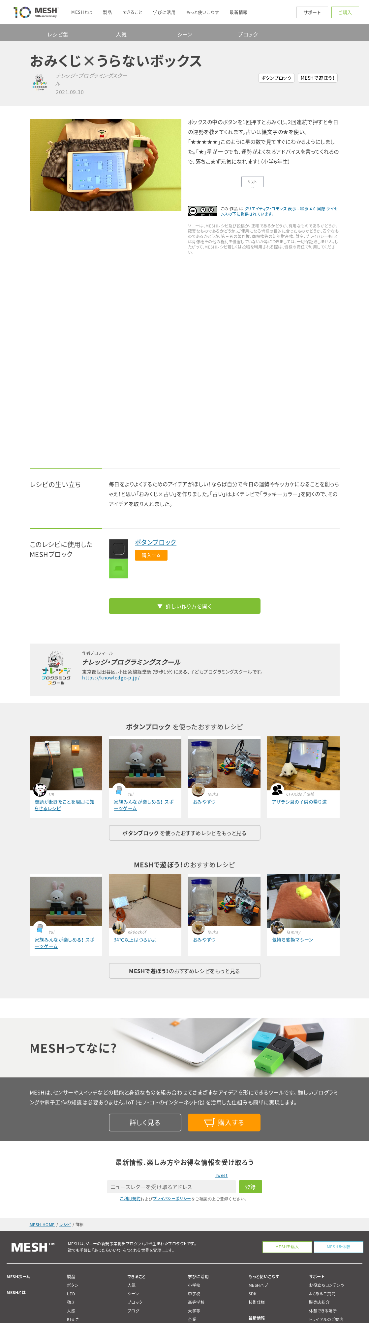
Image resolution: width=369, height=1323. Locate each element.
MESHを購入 (285, 1246)
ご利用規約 (130, 1199)
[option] (105, 165)
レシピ (65, 1225)
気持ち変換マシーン (292, 939)
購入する (151, 555)
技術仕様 (257, 1302)
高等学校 (196, 1302)
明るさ (73, 1319)
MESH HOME (42, 1225)
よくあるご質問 (322, 1294)
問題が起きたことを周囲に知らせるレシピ (65, 804)
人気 (121, 34)
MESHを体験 (338, 1246)
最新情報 (257, 1318)
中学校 (194, 1294)
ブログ (133, 1311)
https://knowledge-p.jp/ (110, 677)
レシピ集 (57, 34)
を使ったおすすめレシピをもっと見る (184, 833)
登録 (250, 1187)
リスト (252, 182)
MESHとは (16, 1292)
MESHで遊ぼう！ (318, 77)
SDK (253, 1294)
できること (137, 1277)
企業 (192, 1319)
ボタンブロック (276, 77)
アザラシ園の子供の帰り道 (299, 801)
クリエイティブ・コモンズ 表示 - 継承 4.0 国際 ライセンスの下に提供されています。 (279, 211)
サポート (312, 12)
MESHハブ (258, 1285)
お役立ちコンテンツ (326, 1285)
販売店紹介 (319, 1302)
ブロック (248, 34)
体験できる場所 (323, 1311)
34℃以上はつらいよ (135, 939)
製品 (71, 1277)
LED (71, 1294)
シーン (184, 34)
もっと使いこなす (264, 1277)
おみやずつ (204, 801)
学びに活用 (198, 1277)
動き (71, 1302)
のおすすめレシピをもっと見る (184, 971)
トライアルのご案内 (326, 1319)
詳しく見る (145, 1122)
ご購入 (345, 12)
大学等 (194, 1311)
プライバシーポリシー (172, 1199)
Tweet (221, 1175)
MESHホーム (18, 1277)
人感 (71, 1311)
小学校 (194, 1285)
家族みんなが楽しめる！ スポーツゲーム (144, 804)
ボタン (72, 1285)
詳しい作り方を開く (188, 606)
